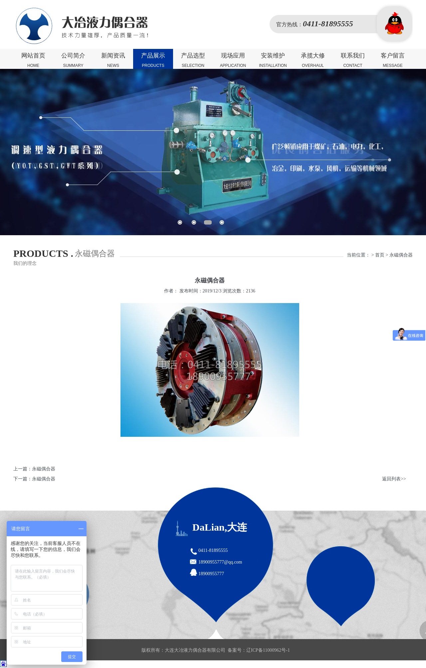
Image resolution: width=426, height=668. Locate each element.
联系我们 (353, 60)
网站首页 (33, 60)
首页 (379, 254)
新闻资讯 (113, 60)
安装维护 (273, 60)
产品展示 (153, 60)
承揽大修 (313, 60)
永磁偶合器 (43, 468)
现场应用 (233, 60)
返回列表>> (394, 478)
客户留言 (393, 60)
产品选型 (193, 60)
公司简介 (73, 60)
